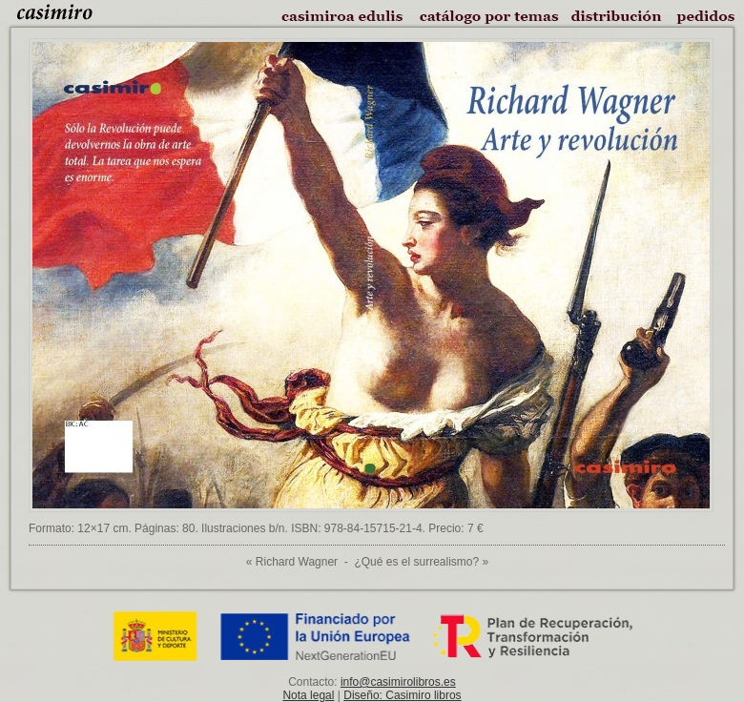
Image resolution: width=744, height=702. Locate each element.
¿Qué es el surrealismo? (416, 561)
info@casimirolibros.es (398, 682)
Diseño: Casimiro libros (402, 695)
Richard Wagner (297, 561)
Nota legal (308, 695)
